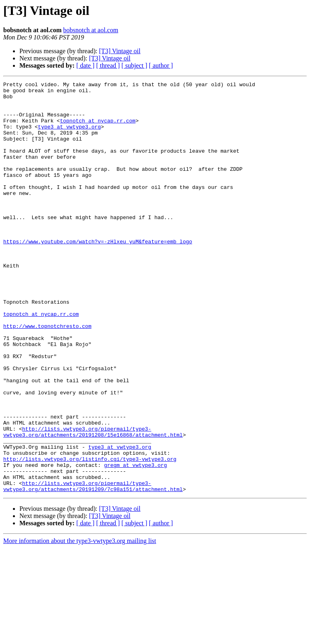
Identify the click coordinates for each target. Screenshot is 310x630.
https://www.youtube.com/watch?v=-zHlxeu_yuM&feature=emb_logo (97, 274)
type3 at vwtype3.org (69, 136)
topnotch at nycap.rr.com (97, 129)
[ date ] (85, 65)
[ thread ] (108, 65)
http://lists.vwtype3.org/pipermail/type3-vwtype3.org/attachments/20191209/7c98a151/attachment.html (93, 567)
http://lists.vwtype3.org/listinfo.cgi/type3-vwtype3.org (89, 535)
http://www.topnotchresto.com (47, 375)
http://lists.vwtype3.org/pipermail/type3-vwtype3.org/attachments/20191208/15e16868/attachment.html (93, 502)
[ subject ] (134, 65)
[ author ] (161, 65)
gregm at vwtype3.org (135, 542)
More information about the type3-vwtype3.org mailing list (79, 623)
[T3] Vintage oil (119, 51)
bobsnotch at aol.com (90, 30)
